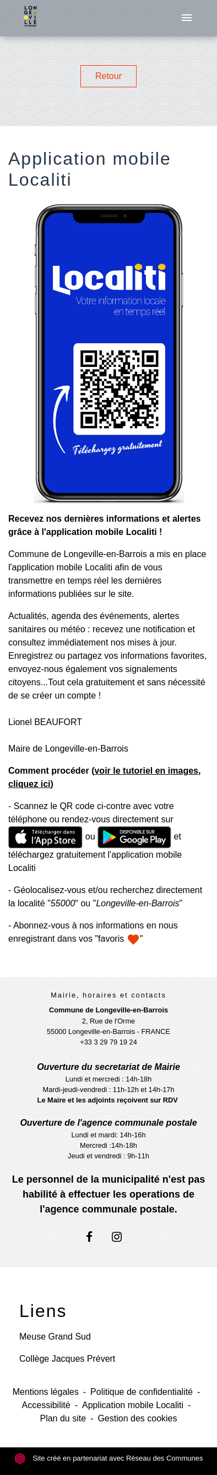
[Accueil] (30, 18)
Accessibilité (46, 1405)
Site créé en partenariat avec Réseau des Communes (108, 1458)
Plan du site (63, 1418)
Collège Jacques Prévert (67, 1358)
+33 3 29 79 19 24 (108, 1042)
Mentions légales (46, 1392)
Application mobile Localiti (132, 1405)
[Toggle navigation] (186, 18)
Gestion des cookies (137, 1418)
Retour (108, 76)
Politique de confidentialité (141, 1392)
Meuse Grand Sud (55, 1336)
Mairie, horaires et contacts (108, 995)
